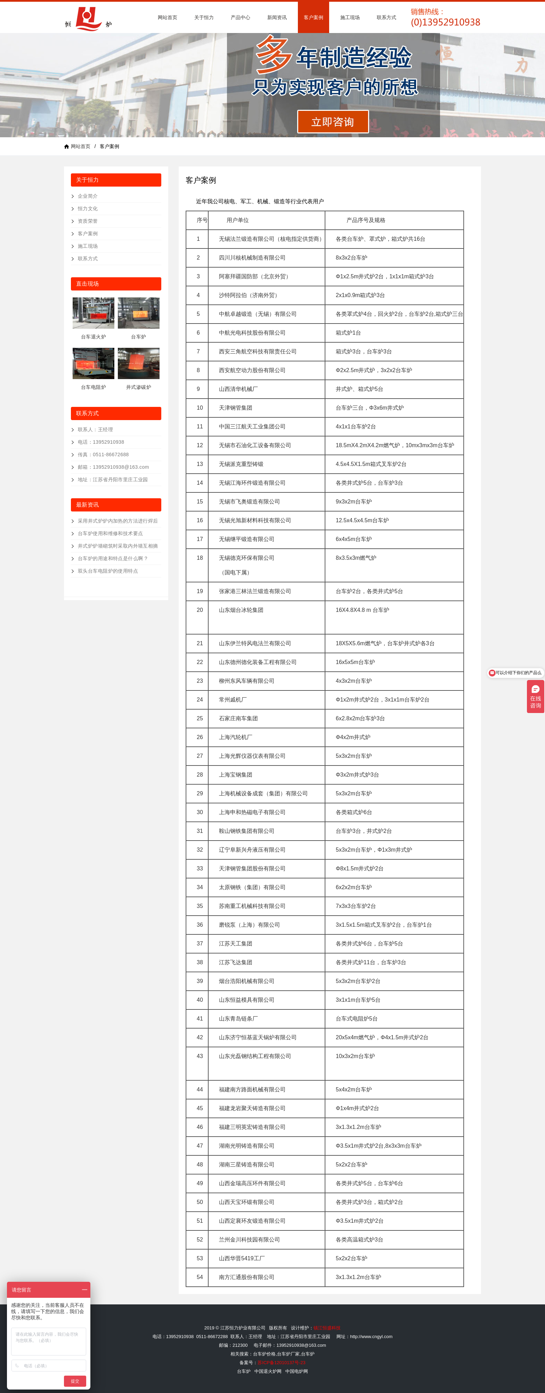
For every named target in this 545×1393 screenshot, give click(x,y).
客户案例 (313, 17)
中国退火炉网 (268, 1371)
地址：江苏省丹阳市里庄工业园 (113, 479)
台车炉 (138, 336)
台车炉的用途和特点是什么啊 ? (112, 558)
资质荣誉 (88, 221)
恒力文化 (88, 208)
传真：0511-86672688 (103, 454)
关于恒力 (204, 17)
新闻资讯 (277, 17)
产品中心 (240, 17)
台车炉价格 (264, 1354)
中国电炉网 (296, 1371)
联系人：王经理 (95, 429)
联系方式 (386, 17)
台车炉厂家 (288, 1354)
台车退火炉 (93, 336)
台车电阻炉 (93, 387)
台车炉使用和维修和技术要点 (110, 533)
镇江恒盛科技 (327, 1327)
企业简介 (88, 196)
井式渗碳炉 (138, 387)
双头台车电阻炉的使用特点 (108, 571)
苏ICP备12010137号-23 (281, 1362)
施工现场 (350, 17)
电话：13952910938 (101, 442)
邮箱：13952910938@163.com (113, 467)
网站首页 (167, 17)
